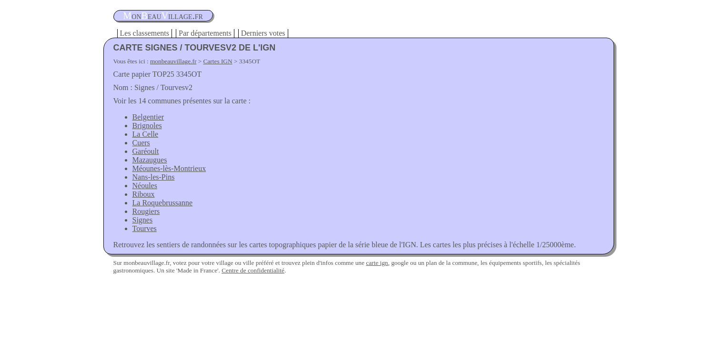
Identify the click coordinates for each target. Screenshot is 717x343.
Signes (142, 220)
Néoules (144, 186)
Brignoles (147, 125)
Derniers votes (263, 33)
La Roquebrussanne (162, 203)
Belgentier (148, 117)
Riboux (143, 194)
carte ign (377, 262)
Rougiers (146, 211)
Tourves (144, 228)
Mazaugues (149, 160)
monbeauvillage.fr (173, 61)
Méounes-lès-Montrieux (169, 168)
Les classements (145, 33)
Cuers (141, 143)
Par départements (205, 33)
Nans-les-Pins (153, 177)
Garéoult (145, 151)
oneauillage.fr (163, 15)
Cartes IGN (217, 61)
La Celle (145, 134)
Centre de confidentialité (253, 270)
